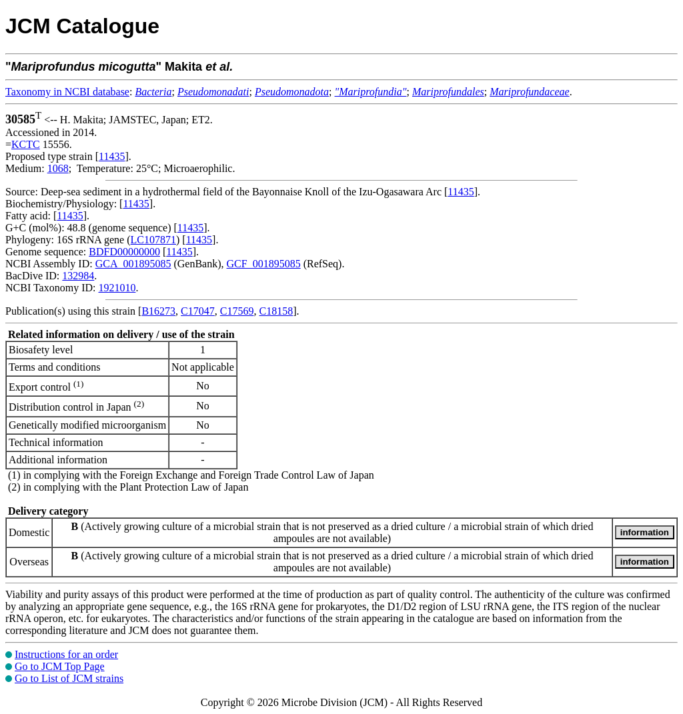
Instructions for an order (66, 654)
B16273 (158, 311)
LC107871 (153, 239)
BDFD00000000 (124, 251)
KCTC (25, 144)
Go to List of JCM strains (69, 678)
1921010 (116, 287)
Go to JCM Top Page (60, 666)
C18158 (276, 311)
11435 (112, 156)
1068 (58, 168)
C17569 (237, 311)
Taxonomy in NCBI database (67, 91)
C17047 (198, 311)
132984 (78, 275)
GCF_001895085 (264, 263)
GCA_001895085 (133, 263)
